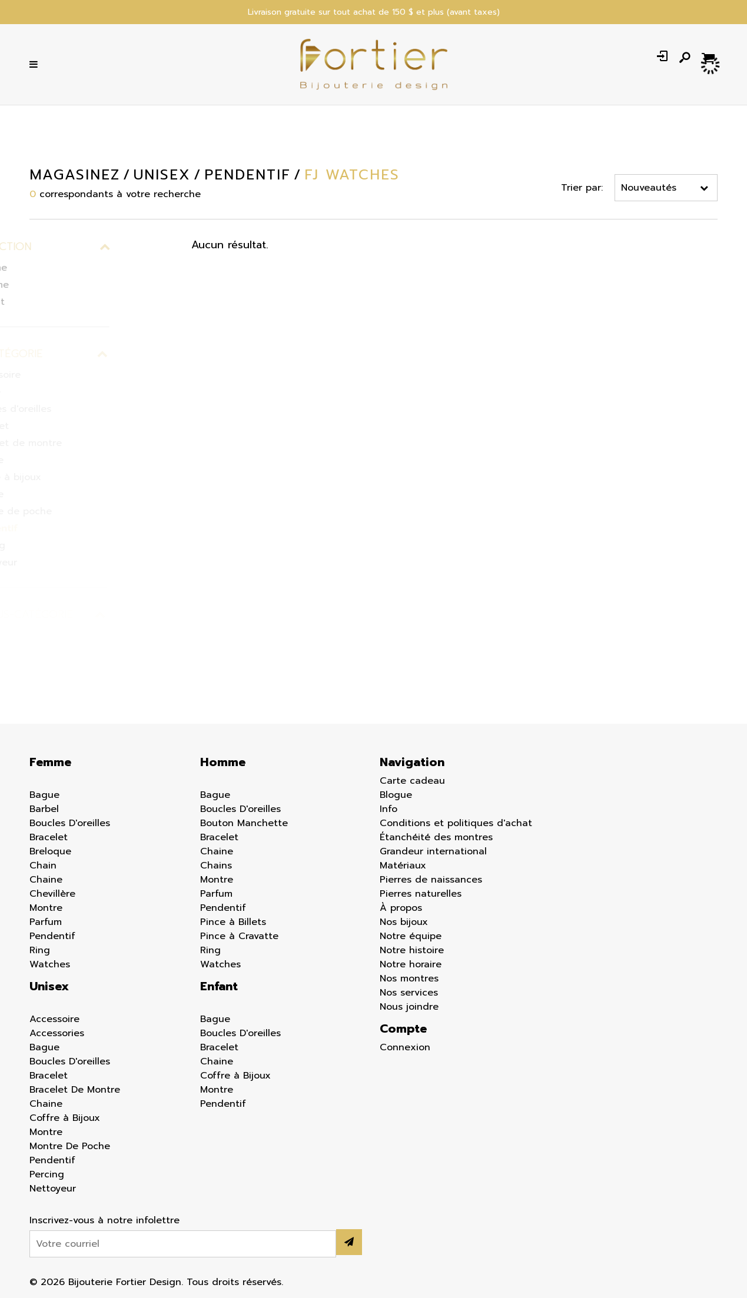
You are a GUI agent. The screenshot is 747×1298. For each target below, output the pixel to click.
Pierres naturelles (421, 894)
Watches (49, 964)
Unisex (49, 986)
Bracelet (48, 837)
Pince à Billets (233, 922)
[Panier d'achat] (710, 57)
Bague (44, 795)
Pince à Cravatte (239, 936)
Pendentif (52, 936)
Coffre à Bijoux (64, 1118)
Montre (45, 908)
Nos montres (409, 978)
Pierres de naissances (431, 880)
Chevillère (52, 894)
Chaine (45, 880)
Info (388, 809)
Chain (43, 865)
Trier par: (582, 188)
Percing (46, 1174)
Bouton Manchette (244, 823)
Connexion (405, 1047)
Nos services (409, 993)
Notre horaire (410, 964)
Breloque (50, 851)
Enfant (219, 986)
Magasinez (74, 174)
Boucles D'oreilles (69, 823)
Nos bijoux (404, 922)
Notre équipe (410, 936)
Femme (50, 762)
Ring (39, 950)
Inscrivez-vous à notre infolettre (104, 1220)
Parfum (45, 922)
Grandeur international (433, 851)
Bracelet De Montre (74, 1090)
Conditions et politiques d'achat (456, 823)
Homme (222, 762)
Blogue (396, 795)
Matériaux (403, 865)
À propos (401, 908)
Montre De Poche (69, 1146)
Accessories (56, 1033)
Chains (216, 865)
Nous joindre (409, 1007)
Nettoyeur (52, 1188)
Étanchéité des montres (436, 837)
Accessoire (54, 1019)
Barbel (44, 809)
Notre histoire (412, 950)
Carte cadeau (412, 781)
